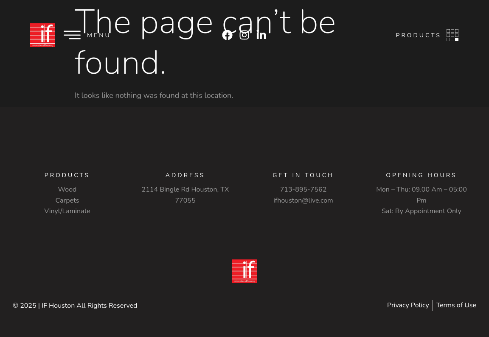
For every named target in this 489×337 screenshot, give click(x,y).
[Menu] (72, 35)
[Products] (452, 35)
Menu (99, 35)
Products (418, 35)
